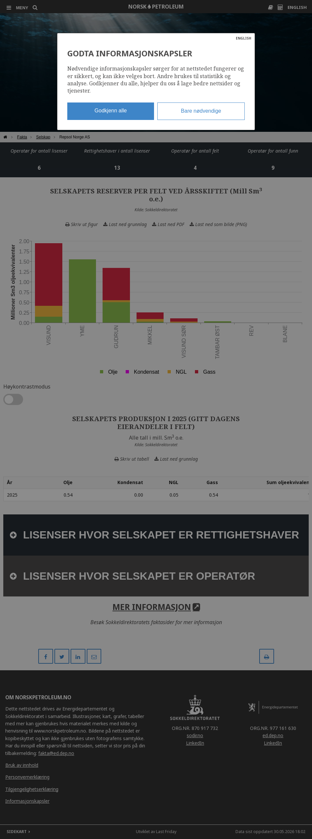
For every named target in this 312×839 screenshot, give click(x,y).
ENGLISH (243, 38)
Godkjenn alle (111, 110)
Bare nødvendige (201, 111)
